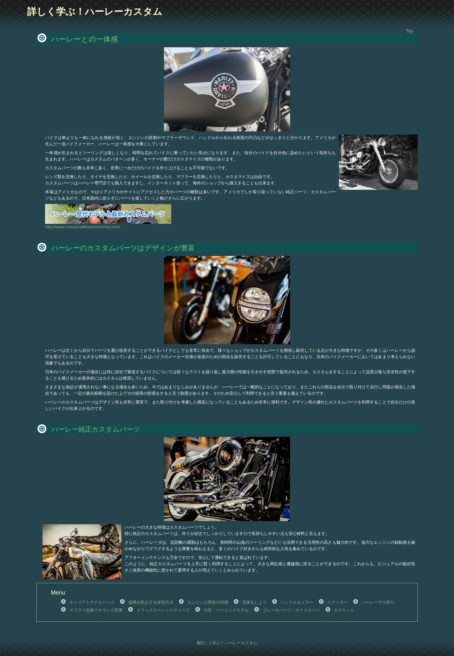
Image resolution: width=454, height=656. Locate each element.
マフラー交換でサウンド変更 (96, 610)
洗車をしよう (254, 602)
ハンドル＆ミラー (297, 602)
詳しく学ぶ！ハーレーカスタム (94, 11)
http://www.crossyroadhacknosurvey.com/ (108, 224)
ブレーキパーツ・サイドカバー (291, 610)
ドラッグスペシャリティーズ (163, 610)
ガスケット (344, 610)
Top (409, 30)
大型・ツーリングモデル (226, 610)
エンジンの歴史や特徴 (207, 602)
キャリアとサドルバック (91, 602)
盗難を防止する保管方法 (150, 602)
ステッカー (337, 602)
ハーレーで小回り (378, 602)
